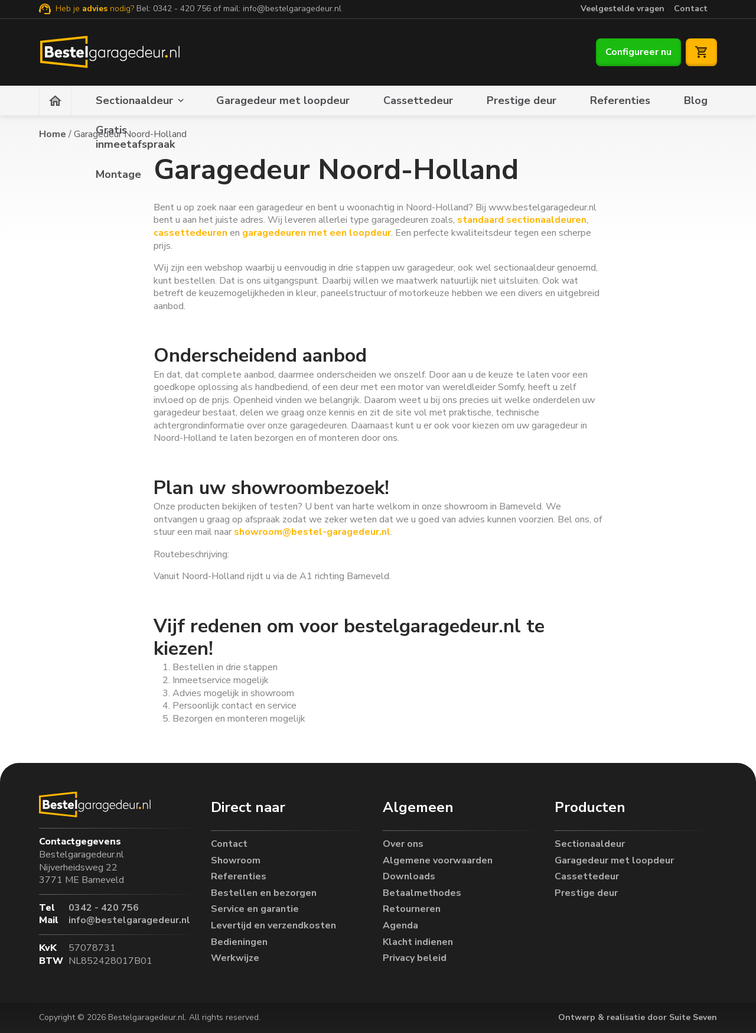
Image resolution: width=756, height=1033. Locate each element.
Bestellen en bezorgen (264, 891)
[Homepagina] (55, 100)
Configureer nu (638, 52)
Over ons (403, 842)
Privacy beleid (415, 956)
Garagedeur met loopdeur (283, 100)
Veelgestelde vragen (622, 8)
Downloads (409, 875)
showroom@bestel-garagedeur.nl (311, 531)
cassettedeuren (190, 232)
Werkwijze (235, 956)
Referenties (620, 100)
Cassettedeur (418, 100)
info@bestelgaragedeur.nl (292, 8)
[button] (292, 804)
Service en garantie (255, 907)
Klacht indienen (418, 940)
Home (52, 134)
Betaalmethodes (422, 891)
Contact (691, 8)
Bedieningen (239, 940)
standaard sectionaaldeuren (521, 219)
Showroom (235, 858)
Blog (696, 100)
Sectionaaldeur (134, 100)
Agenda (400, 923)
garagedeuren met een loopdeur (316, 232)
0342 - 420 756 (182, 8)
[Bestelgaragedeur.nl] (108, 52)
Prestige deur (521, 100)
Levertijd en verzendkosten (273, 923)
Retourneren (412, 907)
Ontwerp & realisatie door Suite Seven (637, 1017)
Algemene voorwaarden (438, 858)
